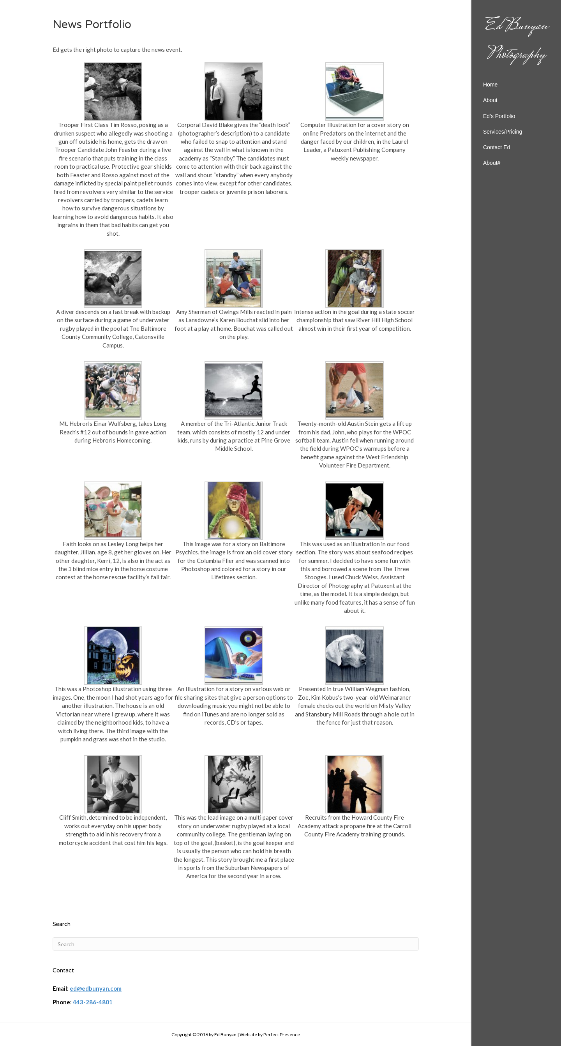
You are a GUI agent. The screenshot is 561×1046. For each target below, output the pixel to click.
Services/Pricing (502, 132)
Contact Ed (496, 147)
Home (490, 84)
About (490, 100)
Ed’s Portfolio (499, 116)
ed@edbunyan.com (96, 988)
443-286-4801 (93, 1001)
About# (491, 163)
